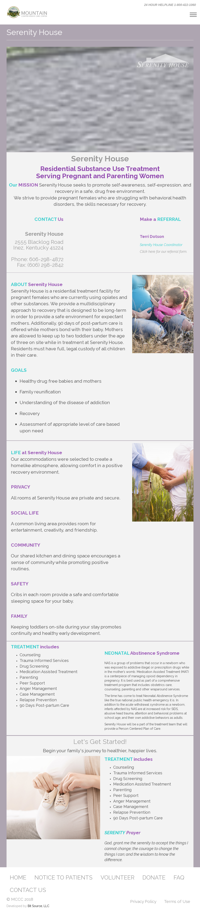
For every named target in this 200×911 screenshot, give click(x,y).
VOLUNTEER (117, 877)
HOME (18, 877)
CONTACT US (28, 890)
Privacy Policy (143, 901)
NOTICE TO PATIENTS (63, 877)
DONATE (154, 877)
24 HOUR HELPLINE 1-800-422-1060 (170, 5)
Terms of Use (177, 901)
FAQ (179, 877)
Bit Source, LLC (38, 906)
